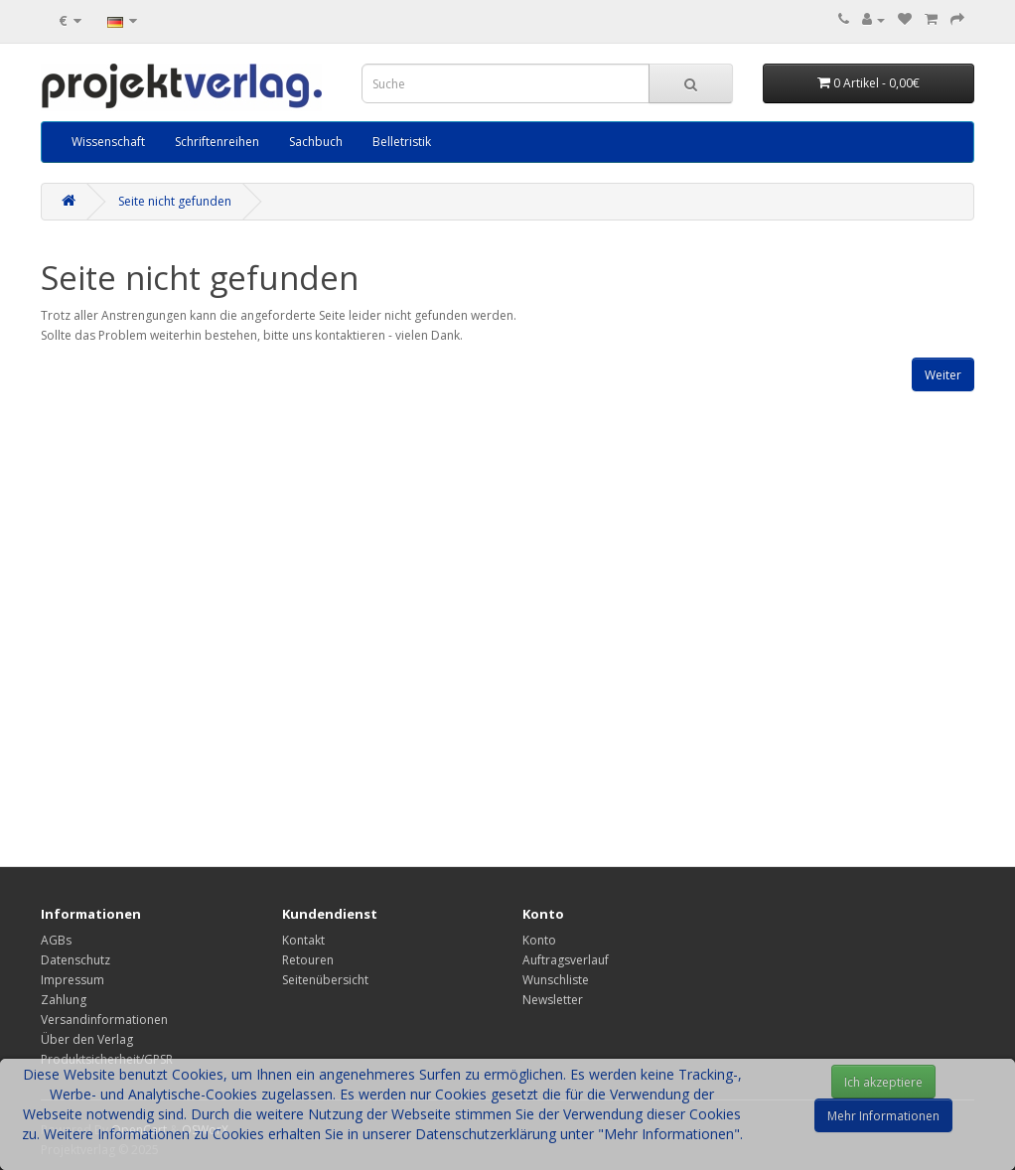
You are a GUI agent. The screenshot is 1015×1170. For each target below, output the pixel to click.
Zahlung (63, 999)
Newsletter (552, 999)
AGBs (56, 940)
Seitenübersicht (325, 979)
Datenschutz (75, 959)
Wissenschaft (108, 141)
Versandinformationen (104, 1019)
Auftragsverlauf (565, 959)
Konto (539, 940)
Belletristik (401, 141)
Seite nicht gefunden (174, 201)
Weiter (943, 374)
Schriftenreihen (217, 141)
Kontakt (303, 940)
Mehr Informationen (883, 1115)
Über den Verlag (87, 1039)
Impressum (72, 979)
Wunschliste (555, 979)
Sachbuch (316, 141)
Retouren (308, 959)
